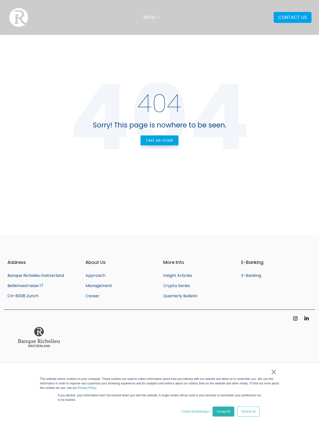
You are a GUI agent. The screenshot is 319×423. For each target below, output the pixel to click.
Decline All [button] (248, 411)
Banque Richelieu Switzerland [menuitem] (35, 275)
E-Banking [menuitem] (251, 275)
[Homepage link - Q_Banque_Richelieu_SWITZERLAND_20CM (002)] (38, 357)
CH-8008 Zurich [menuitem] (22, 296)
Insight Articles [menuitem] (177, 275)
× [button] (274, 372)
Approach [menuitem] (95, 275)
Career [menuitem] (92, 296)
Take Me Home (159, 140)
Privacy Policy (87, 388)
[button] (296, 318)
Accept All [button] (223, 411)
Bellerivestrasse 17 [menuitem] (25, 286)
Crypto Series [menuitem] (176, 286)
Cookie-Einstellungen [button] (195, 411)
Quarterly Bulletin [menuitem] (180, 296)
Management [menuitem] (98, 286)
